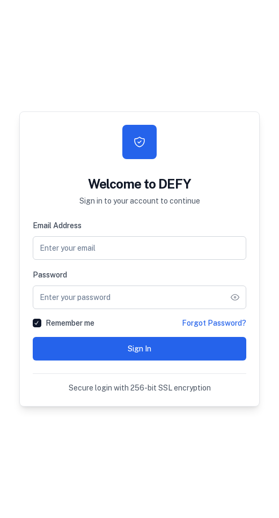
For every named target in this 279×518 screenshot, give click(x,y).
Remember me (70, 323)
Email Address (57, 225)
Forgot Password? (214, 323)
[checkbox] (37, 323)
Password (50, 275)
